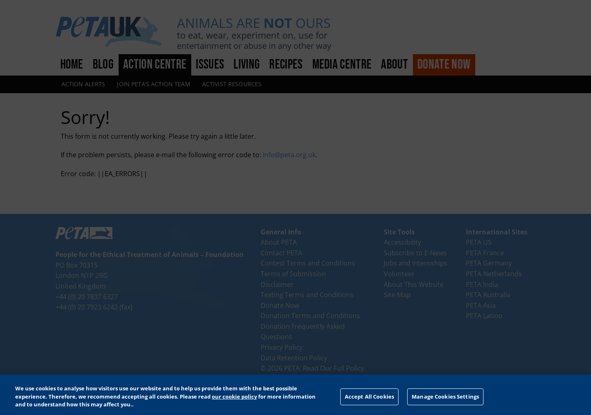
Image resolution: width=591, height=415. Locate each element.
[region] (295, 394)
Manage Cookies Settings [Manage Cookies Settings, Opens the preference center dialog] (445, 396)
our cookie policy (234, 396)
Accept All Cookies (369, 396)
